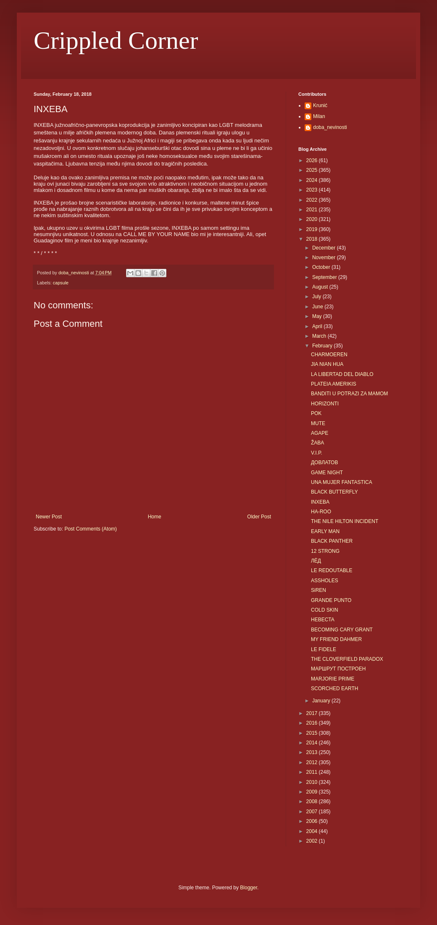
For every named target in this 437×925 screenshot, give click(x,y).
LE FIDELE (323, 649)
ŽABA (317, 443)
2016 (312, 723)
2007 (312, 812)
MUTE (318, 423)
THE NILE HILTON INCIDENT (344, 521)
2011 (312, 772)
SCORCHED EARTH (334, 688)
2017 (312, 713)
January (322, 701)
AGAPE (319, 433)
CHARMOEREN (329, 354)
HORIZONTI (325, 404)
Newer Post (49, 517)
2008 (312, 801)
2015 (312, 733)
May (317, 316)
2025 (312, 170)
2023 (312, 190)
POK (316, 413)
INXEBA (320, 502)
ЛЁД (316, 561)
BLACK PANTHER (332, 541)
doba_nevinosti (330, 127)
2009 (312, 792)
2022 (312, 200)
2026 (312, 160)
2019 (312, 229)
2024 (312, 180)
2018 (312, 239)
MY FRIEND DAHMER (336, 639)
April (318, 326)
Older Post (259, 517)
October (322, 267)
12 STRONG (325, 551)
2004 (312, 831)
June (318, 307)
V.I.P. (316, 453)
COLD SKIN (324, 610)
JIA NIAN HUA (327, 364)
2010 (312, 782)
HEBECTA (322, 620)
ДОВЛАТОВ (324, 462)
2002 (312, 841)
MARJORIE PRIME (332, 679)
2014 (312, 743)
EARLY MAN (325, 531)
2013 (312, 752)
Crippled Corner (116, 40)
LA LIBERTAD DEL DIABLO (342, 374)
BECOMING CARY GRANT (342, 630)
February (323, 346)
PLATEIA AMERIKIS (333, 384)
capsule (60, 282)
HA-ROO (321, 512)
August (320, 287)
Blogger (248, 888)
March (320, 336)
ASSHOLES (324, 580)
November (324, 257)
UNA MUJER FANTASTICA (341, 482)
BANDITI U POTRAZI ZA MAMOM (349, 394)
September (325, 277)
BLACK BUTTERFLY (334, 492)
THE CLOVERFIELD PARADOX (347, 659)
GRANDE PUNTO (331, 600)
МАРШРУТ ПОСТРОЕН (338, 669)
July (317, 297)
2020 (312, 219)
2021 (312, 210)
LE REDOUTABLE (331, 570)
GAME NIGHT (327, 473)
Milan (319, 116)
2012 (312, 762)
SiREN (318, 590)
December (324, 248)
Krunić (320, 105)
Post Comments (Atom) (90, 529)
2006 (312, 821)
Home (154, 517)
